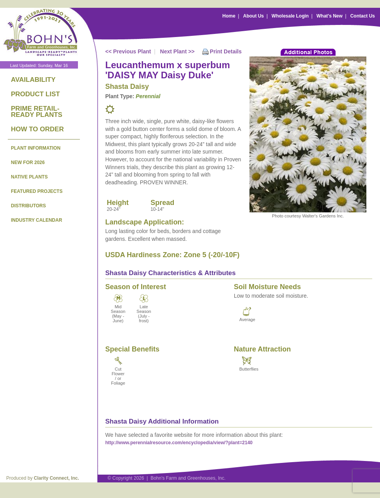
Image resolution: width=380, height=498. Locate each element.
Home (229, 16)
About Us (253, 16)
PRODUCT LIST (35, 94)
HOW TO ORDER (37, 129)
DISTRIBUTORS (28, 205)
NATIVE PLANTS (29, 177)
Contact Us (362, 16)
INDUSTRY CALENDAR (36, 220)
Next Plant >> (177, 51)
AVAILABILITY (33, 79)
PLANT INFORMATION (35, 148)
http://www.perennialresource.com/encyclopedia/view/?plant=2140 (179, 442)
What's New (329, 16)
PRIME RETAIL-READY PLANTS (36, 111)
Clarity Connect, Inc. (56, 478)
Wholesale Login (290, 16)
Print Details (226, 51)
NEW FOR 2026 (28, 162)
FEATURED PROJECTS (36, 191)
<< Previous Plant (128, 51)
